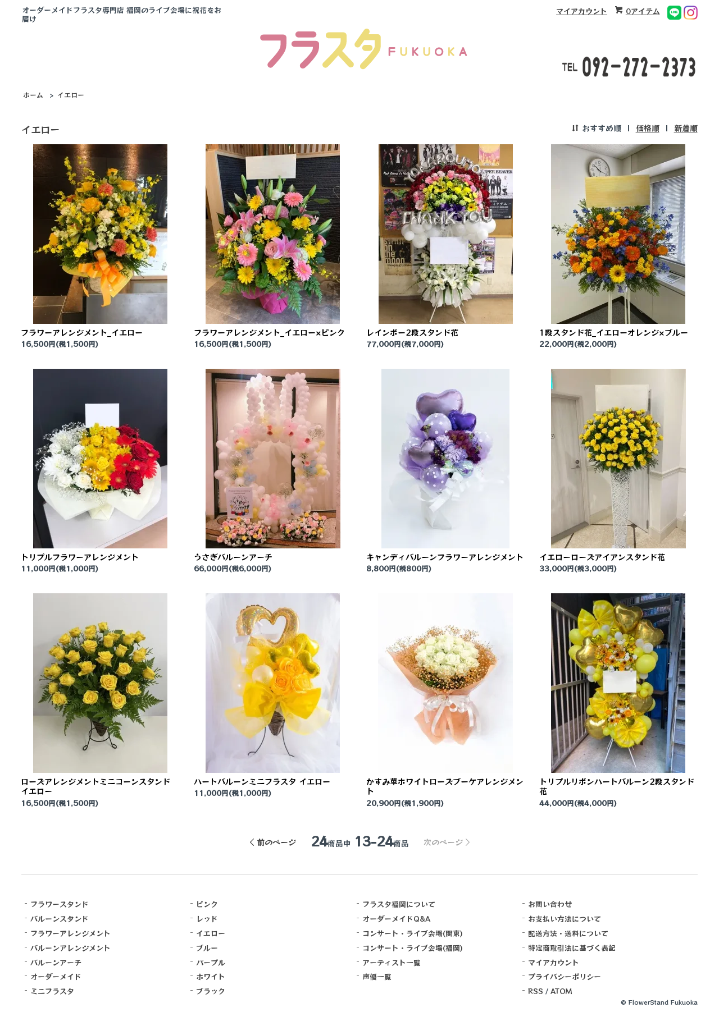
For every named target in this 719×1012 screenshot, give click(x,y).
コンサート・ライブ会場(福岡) (412, 947)
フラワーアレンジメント (70, 933)
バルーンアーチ (55, 962)
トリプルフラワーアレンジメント (80, 556)
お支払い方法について (564, 918)
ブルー (207, 947)
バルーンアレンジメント (70, 947)
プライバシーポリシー (564, 976)
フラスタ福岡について (398, 904)
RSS (535, 991)
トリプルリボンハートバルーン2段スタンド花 (616, 786)
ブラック (210, 991)
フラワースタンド (59, 904)
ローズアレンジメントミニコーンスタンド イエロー (95, 786)
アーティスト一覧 (391, 962)
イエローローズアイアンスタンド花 (602, 556)
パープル (210, 962)
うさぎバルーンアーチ (233, 556)
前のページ (276, 842)
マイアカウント (581, 11)
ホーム (33, 94)
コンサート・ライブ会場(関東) (412, 933)
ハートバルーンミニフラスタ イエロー (262, 781)
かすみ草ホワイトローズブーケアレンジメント (445, 786)
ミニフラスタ (52, 991)
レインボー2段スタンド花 (412, 332)
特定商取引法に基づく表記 (572, 947)
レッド (207, 918)
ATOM (561, 991)
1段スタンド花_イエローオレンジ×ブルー (613, 332)
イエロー (70, 94)
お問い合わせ (550, 904)
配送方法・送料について (568, 933)
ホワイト (210, 976)
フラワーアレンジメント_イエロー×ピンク (269, 332)
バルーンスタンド (59, 918)
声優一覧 (377, 976)
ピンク (207, 904)
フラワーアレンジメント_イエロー (82, 332)
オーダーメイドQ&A (396, 918)
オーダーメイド (55, 976)
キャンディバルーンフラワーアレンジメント (445, 556)
